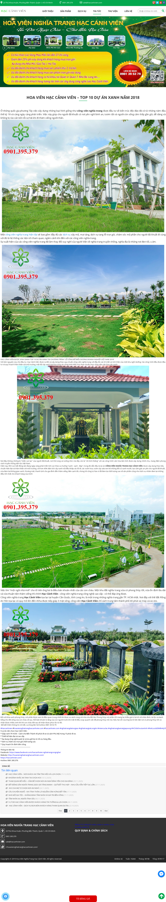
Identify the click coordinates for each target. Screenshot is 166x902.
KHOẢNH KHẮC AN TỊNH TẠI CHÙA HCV (23, 777)
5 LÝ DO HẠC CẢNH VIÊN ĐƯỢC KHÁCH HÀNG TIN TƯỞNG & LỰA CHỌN (36, 802)
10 (101, 811)
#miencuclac (103, 728)
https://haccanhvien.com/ (11, 757)
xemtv (106, 824)
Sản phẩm (65, 11)
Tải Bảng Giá (83, 898)
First (60, 811)
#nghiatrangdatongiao (69, 728)
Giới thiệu (47, 11)
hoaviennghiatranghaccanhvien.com (29, 728)
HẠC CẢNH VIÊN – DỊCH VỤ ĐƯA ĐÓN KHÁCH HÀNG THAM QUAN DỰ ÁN (37, 805)
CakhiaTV (87, 824)
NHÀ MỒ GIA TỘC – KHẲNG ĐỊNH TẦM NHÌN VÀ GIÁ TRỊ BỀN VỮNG (34, 795)
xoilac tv (100, 824)
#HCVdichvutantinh (139, 728)
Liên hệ (128, 11)
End (106, 811)
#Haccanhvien (6, 728)
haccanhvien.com (52, 728)
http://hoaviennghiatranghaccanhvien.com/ (26, 755)
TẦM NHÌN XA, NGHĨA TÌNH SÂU (20, 798)
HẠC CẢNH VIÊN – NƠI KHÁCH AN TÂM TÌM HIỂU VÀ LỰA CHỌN (33, 774)
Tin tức (97, 11)
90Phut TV (79, 824)
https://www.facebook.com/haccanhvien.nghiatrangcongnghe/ (35, 752)
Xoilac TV (85, 827)
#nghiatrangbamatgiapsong (119, 728)
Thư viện (113, 11)
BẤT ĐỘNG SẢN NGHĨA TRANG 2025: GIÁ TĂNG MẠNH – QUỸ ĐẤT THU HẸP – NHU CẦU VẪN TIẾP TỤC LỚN (50, 784)
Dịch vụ (82, 11)
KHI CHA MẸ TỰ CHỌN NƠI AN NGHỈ (22, 788)
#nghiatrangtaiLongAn (88, 728)
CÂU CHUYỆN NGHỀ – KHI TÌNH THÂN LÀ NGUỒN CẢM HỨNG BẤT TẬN (36, 791)
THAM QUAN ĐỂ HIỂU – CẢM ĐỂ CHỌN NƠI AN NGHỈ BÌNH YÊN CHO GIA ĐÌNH (39, 781)
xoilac (94, 824)
